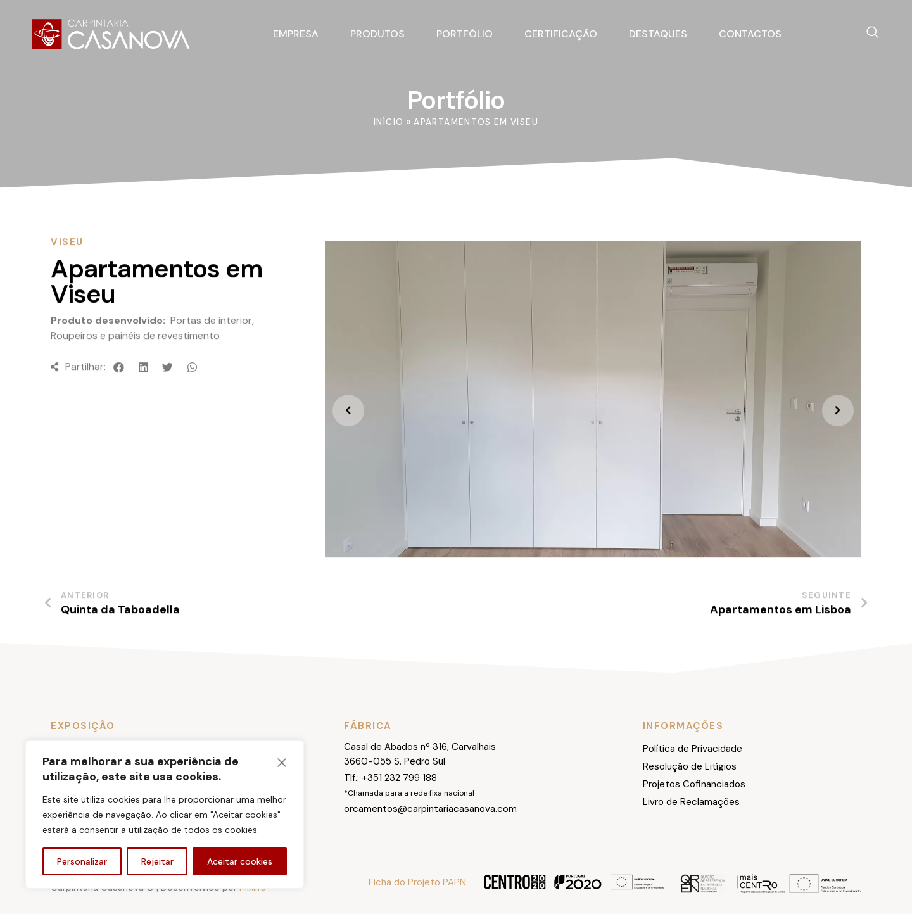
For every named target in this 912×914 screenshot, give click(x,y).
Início (388, 122)
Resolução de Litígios (690, 766)
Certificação (560, 34)
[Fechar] (281, 762)
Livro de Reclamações (691, 802)
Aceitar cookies (239, 861)
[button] (119, 397)
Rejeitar (157, 861)
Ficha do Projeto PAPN (417, 882)
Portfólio (464, 34)
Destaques (658, 34)
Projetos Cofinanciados (694, 784)
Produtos (377, 34)
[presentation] (348, 441)
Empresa (296, 34)
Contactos (750, 34)
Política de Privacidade (692, 748)
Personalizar (82, 861)
